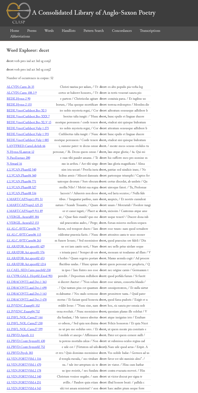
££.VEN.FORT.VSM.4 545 (24, 388)
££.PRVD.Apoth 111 (20, 335)
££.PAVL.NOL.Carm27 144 (24, 317)
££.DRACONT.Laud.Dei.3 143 (27, 293)
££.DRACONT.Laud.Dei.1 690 (27, 288)
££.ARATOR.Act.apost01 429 (26, 246)
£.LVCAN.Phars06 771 (21, 181)
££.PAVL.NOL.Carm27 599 (24, 329)
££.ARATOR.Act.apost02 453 (26, 258)
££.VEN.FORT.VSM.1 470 (24, 364)
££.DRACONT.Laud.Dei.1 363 (27, 282)
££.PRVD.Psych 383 (20, 353)
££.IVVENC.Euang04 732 (23, 311)
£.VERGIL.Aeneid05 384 (23, 217)
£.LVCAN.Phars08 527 (21, 187)
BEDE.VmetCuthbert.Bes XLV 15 (29, 122)
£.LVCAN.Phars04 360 (21, 175)
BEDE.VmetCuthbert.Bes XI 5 (27, 110)
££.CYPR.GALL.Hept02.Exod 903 (29, 276)
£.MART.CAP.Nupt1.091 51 (25, 199)
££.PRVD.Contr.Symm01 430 (26, 341)
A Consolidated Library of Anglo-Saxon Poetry (81, 12)
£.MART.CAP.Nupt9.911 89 (25, 211)
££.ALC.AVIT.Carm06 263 (24, 240)
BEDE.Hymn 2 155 (19, 104)
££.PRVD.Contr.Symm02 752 (26, 347)
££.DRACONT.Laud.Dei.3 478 (27, 299)
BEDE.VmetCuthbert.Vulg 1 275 (28, 128)
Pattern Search (94, 30)
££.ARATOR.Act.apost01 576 (26, 252)
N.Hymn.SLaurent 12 (20, 152)
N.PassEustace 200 (18, 158)
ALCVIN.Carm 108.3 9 (22, 93)
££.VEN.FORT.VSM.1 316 (24, 359)
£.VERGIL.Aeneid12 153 (23, 223)
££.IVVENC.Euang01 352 (23, 305)
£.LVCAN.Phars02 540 (21, 169)
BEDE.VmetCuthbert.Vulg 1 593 (28, 134)
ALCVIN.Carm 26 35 (20, 87)
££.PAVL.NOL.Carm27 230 (24, 323)
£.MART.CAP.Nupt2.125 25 (25, 205)
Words (49, 30)
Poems (31, 30)
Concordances (122, 30)
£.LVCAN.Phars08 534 (21, 193)
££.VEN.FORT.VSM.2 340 (24, 376)
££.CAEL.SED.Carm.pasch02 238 (29, 270)
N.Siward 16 (14, 163)
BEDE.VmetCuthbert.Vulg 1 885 (28, 140)
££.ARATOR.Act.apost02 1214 (26, 264)
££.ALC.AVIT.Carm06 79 (23, 228)
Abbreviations (20, 36)
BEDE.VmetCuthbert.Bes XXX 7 (28, 116)
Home (14, 30)
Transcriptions (150, 30)
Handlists (68, 30)
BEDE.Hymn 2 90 (18, 98)
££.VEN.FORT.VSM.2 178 (24, 370)
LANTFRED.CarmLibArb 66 (26, 146)
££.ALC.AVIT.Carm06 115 (24, 234)
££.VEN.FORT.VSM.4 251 (24, 382)
